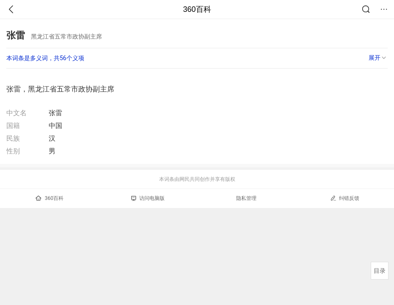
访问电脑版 (148, 198)
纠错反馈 (344, 198)
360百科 (197, 9)
